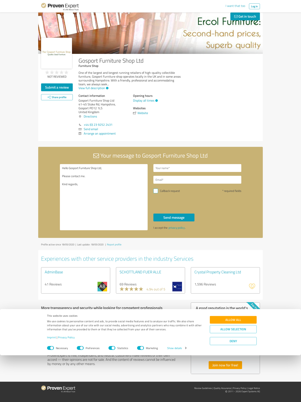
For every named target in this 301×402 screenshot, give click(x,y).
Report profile (114, 244)
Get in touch (245, 16)
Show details (174, 395)
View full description (93, 88)
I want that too (235, 6)
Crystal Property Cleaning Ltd (217, 272)
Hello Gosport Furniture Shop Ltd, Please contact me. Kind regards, (104, 197)
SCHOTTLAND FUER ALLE (140, 272)
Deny (233, 388)
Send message (173, 217)
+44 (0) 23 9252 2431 (98, 124)
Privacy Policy (66, 384)
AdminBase (54, 272)
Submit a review (57, 87)
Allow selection (233, 376)
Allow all (233, 366)
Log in (254, 6)
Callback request (170, 191)
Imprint (51, 384)
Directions (90, 116)
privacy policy (177, 228)
